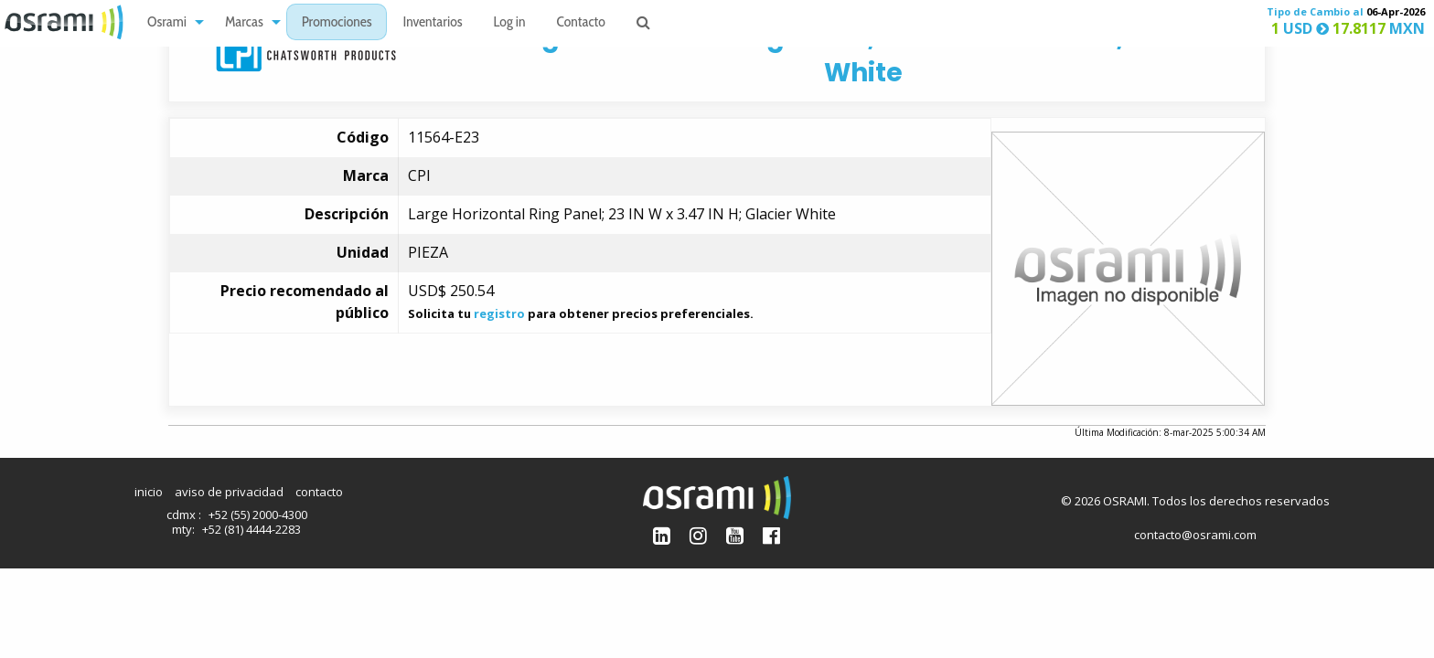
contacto (319, 491)
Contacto (581, 23)
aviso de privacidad (229, 491)
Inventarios (432, 23)
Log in (510, 23)
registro (499, 313)
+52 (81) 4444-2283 (251, 529)
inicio (148, 491)
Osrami (167, 23)
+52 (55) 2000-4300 (258, 514)
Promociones (337, 23)
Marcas (244, 23)
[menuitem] (170, 22)
